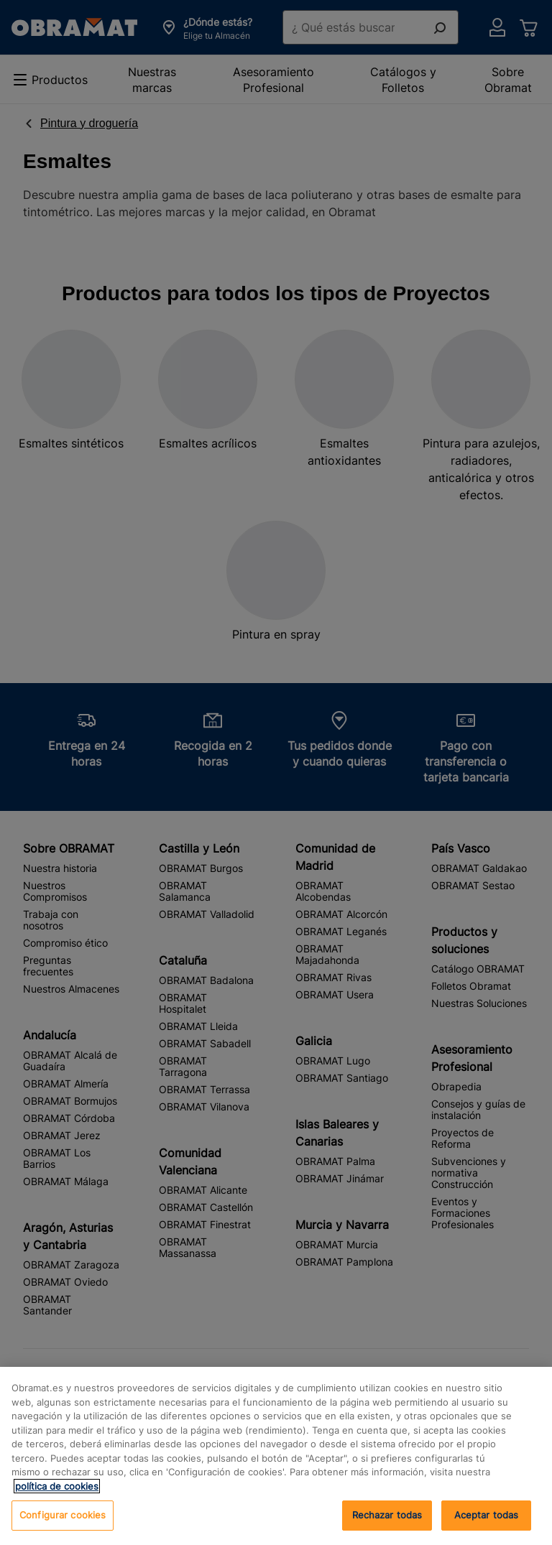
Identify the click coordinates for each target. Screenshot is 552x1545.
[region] (276, 1456)
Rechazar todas (387, 1515)
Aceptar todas (486, 1515)
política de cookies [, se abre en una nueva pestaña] (56, 1486)
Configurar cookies (62, 1515)
